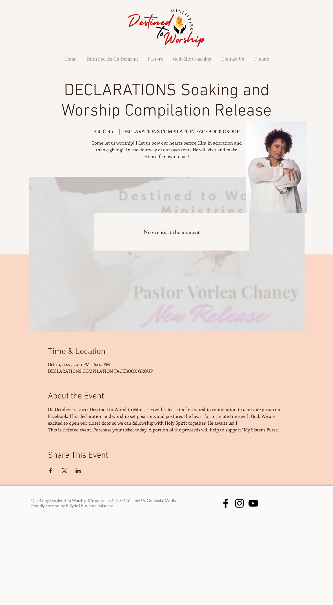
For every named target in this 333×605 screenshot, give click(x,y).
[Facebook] (226, 503)
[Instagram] (239, 503)
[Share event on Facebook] (50, 470)
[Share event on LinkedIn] (78, 470)
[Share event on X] (64, 470)
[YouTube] (253, 503)
